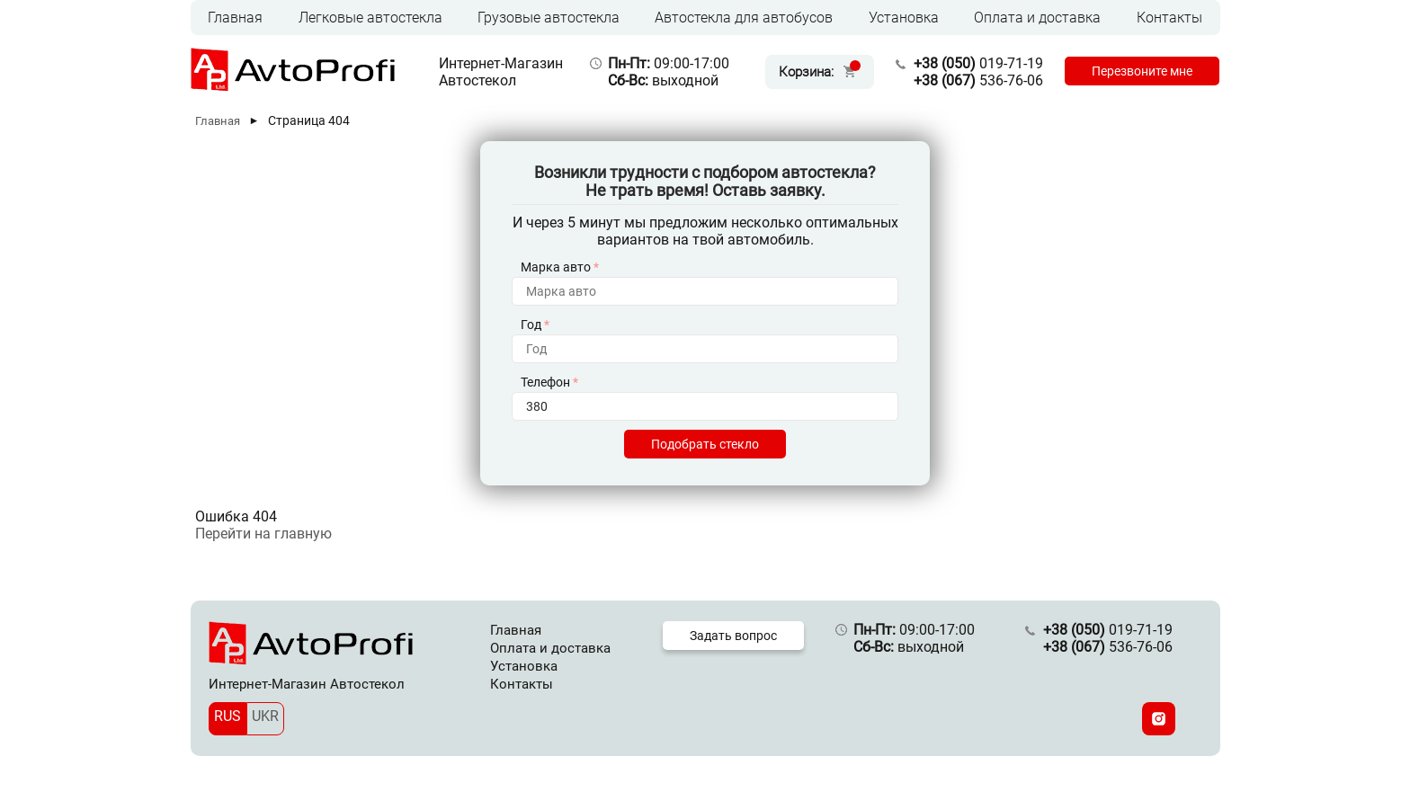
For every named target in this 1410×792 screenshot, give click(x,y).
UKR (265, 716)
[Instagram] (1158, 718)
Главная (235, 17)
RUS (227, 716)
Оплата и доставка (1037, 17)
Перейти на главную (263, 533)
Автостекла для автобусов (744, 17)
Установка (904, 17)
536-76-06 (978, 80)
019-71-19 (978, 63)
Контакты (1169, 17)
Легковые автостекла (370, 17)
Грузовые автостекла (548, 17)
